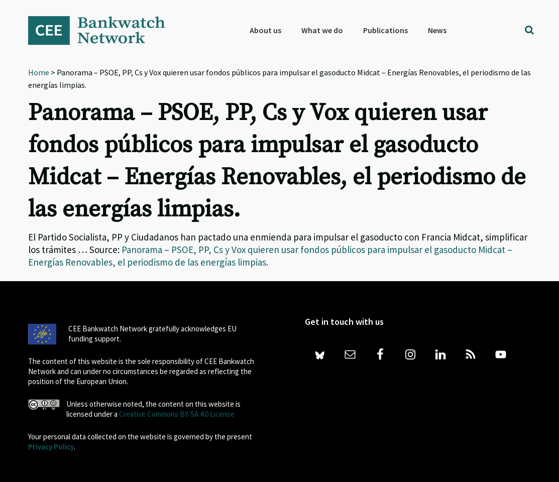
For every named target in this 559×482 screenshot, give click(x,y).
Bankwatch (103, 30)
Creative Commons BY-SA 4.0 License (177, 414)
